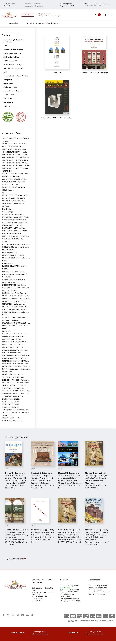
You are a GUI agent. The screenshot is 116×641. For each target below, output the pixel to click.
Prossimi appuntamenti (16, 437)
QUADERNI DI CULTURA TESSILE (15, 356)
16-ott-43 (5, 141)
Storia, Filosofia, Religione (13, 64)
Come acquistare (66, 3)
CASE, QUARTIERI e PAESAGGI (13, 182)
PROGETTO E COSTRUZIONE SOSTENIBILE (13, 348)
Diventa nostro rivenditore (92, 6)
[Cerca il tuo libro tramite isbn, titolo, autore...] (69, 23)
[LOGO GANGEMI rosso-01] (9, 11)
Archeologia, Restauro (12, 53)
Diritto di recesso (95, 590)
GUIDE (4, 241)
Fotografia (7, 79)
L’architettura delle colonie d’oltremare (94, 72)
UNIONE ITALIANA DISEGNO (13, 420)
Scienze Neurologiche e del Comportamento (13, 378)
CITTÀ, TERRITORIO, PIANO (15, 196)
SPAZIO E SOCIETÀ (16, 384)
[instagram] (13, 615)
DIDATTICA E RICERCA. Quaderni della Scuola (15, 218)
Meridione (7, 98)
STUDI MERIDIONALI (10, 407)
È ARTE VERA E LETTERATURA (13, 228)
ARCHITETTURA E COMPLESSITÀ (15, 156)
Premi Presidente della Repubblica (15, 334)
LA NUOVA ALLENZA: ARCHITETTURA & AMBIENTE (13, 283)
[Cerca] (27, 23)
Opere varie (8, 83)
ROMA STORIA (7, 372)
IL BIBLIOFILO (7, 263)
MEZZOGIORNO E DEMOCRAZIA (14, 307)
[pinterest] (18, 615)
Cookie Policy (37, 601)
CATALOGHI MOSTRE (10, 184)
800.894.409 (65, 588)
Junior (5, 72)
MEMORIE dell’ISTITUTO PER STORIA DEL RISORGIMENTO (13, 302)
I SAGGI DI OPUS (15, 259)
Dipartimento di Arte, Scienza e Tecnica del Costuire (14, 223)
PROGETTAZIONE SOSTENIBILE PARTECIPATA (14, 343)
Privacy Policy (37, 599)
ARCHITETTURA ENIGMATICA (16, 166)
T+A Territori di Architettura (15, 411)
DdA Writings (7, 212)
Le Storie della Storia (10, 290)
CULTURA (6, 206)
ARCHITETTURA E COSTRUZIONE (15, 158)
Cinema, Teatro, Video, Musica (15, 76)
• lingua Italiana (44, 16)
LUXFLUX (15, 293)
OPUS (4, 315)
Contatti (6, 6)
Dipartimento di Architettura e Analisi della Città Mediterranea (14, 221)
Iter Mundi (6, 277)
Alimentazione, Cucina (12, 91)
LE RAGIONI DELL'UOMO (15, 289)
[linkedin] (27, 615)
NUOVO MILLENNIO (13, 310)
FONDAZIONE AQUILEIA (11, 233)
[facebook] (3, 615)
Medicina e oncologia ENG (15, 297)
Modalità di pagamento (98, 588)
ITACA (15, 274)
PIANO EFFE (6, 331)
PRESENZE (13, 337)
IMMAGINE (6, 269)
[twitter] (8, 615)
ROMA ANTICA (16, 366)
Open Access (8, 102)
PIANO (4, 328)
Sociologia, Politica (11, 57)
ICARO (4, 260)
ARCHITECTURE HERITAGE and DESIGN (14, 153)
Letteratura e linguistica (13, 68)
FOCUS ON (14, 232)
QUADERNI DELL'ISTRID (11, 353)
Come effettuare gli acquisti (100, 592)
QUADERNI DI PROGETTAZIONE (15, 359)
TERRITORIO (7, 415)
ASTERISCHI (6, 171)
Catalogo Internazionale (40, 634)
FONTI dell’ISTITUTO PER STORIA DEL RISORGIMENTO (15, 237)
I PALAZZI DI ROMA (13, 256)
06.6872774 (74, 590)
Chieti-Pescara (7, 190)
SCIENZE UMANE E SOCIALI (15, 381)
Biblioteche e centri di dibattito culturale (97, 4)
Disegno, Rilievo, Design (13, 49)
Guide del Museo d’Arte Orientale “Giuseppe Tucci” (15, 245)
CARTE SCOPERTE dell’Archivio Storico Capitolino (14, 180)
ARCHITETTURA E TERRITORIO (14, 164)
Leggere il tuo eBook (67, 6)
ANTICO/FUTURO (12, 147)
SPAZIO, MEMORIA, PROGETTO (15, 386)
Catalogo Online (40, 632)
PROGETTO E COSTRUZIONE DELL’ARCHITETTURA (13, 346)
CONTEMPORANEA (13, 204)
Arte (5, 46)
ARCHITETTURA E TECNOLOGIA (15, 161)
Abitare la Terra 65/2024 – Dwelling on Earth (57, 118)
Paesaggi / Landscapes (11, 320)
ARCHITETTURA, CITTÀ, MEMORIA (16, 169)
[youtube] (22, 615)
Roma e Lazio (8, 95)
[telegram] (32, 615)
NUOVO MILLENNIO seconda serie (15, 313)
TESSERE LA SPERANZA (11, 418)
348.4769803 (73, 592)
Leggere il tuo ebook (97, 594)
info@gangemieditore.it (69, 598)
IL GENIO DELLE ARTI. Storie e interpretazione (14, 267)
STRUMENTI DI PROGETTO (12, 396)
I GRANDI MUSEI (8, 250)
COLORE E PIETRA (13, 202)
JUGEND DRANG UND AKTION (13, 279)
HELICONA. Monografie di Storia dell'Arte (15, 248)
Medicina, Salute (10, 87)
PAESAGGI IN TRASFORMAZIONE (15, 324)
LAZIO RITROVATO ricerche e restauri (13, 286)
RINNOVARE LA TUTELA (15, 365)
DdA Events (6, 209)
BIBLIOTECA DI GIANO (11, 176)
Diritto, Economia (10, 61)
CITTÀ (4, 193)
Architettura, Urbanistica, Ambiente (13, 41)
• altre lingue (55, 16)
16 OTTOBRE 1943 (16, 139)
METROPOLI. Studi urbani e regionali (13, 305)
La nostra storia (9, 3)
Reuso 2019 (57, 72)
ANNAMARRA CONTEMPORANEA (15, 144)
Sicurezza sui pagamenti (98, 585)
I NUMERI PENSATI (9, 252)
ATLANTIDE (15, 174)
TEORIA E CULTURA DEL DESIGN (15, 413)
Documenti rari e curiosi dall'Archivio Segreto (11, 226)
